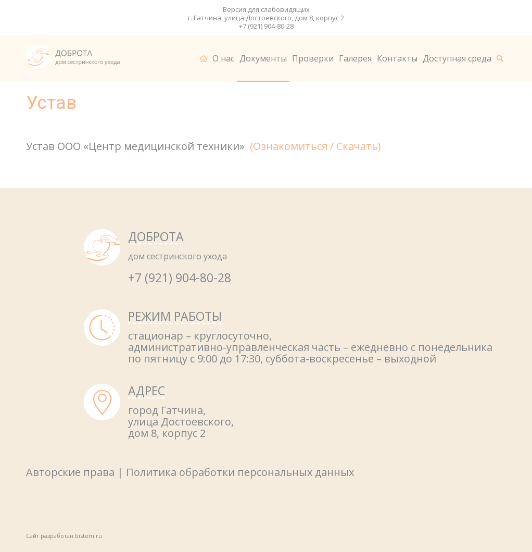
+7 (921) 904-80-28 (266, 26)
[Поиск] (500, 58)
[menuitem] (203, 58)
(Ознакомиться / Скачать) (315, 146)
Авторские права (70, 472)
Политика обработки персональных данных (240, 472)
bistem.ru (88, 536)
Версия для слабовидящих (266, 9)
